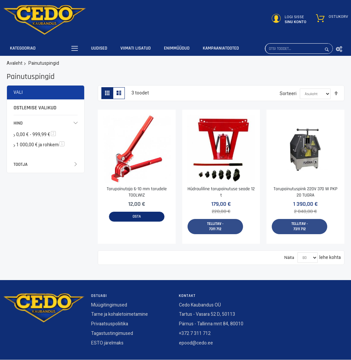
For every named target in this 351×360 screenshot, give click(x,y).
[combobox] (299, 49)
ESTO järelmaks (107, 344)
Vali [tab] (18, 92)
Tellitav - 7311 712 (215, 227)
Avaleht (14, 63)
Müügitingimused (109, 306)
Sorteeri (288, 93)
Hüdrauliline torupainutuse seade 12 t (221, 192)
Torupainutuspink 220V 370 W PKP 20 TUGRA (305, 192)
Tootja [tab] (20, 164)
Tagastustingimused (112, 335)
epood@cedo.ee (196, 344)
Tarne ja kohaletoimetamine (119, 315)
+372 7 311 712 (195, 335)
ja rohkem (40, 144)
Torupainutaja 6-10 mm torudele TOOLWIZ (137, 192)
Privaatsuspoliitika (109, 325)
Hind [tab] (18, 123)
